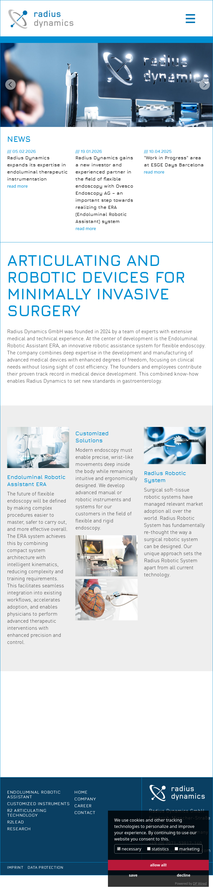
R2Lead (15, 822)
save (133, 875)
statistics (158, 849)
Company (85, 799)
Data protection (45, 868)
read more (17, 186)
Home (80, 792)
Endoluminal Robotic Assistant (33, 794)
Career (83, 806)
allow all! (158, 864)
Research (19, 829)
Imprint (15, 868)
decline (183, 875)
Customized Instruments (38, 804)
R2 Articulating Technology (26, 813)
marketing (187, 849)
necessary (129, 849)
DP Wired (200, 883)
